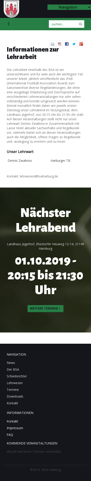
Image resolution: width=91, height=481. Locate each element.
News (11, 363)
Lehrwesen (15, 383)
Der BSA (13, 369)
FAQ (10, 435)
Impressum (15, 428)
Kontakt (12, 403)
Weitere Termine (44, 308)
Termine (13, 389)
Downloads (15, 396)
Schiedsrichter (17, 376)
